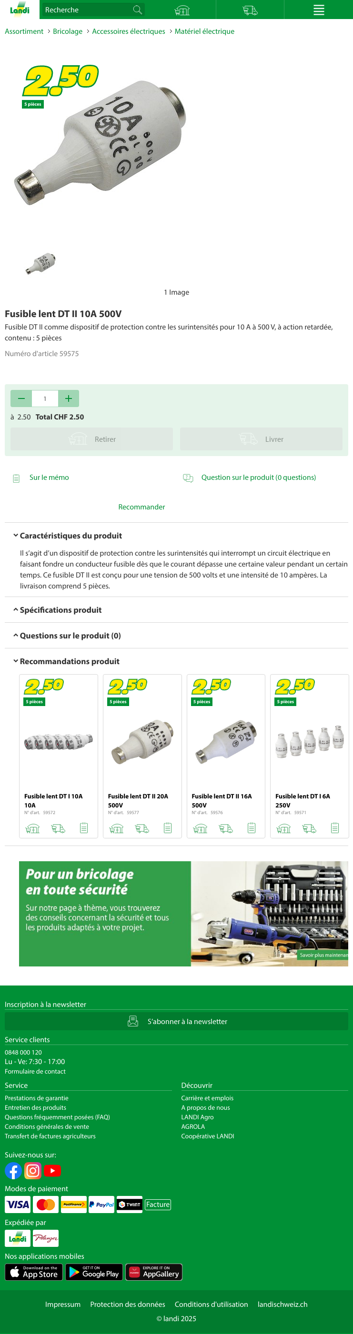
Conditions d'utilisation (211, 1304)
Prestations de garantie (37, 1098)
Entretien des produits (35, 1107)
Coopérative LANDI (208, 1136)
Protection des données (127, 1304)
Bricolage (67, 31)
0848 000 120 (23, 1052)
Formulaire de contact (35, 1071)
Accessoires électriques (128, 31)
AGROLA (193, 1126)
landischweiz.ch (283, 1304)
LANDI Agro (198, 1117)
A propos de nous (206, 1107)
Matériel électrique (204, 31)
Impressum (63, 1304)
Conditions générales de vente (47, 1126)
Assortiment (24, 31)
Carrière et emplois (208, 1098)
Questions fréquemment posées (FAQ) (57, 1117)
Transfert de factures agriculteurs (50, 1136)
